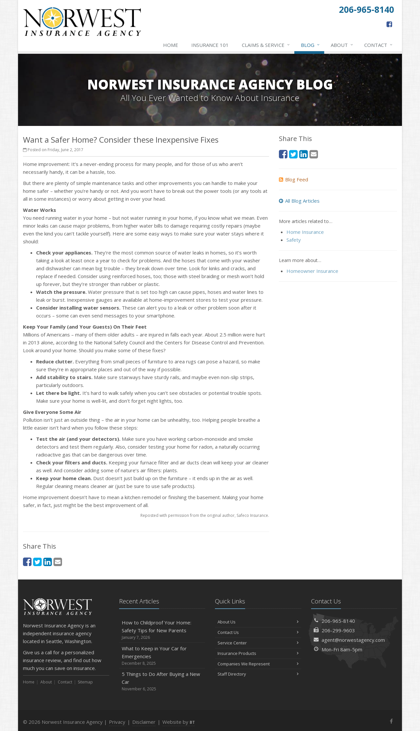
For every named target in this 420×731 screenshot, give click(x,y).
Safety (293, 239)
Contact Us (258, 632)
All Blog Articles (299, 200)
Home (170, 45)
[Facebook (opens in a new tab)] (389, 24)
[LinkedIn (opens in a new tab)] (47, 561)
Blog (310, 45)
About (342, 45)
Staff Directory (258, 674)
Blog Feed (293, 179)
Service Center (258, 643)
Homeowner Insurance (312, 271)
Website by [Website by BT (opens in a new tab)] (178, 722)
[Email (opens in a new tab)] (57, 561)
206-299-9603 (338, 630)
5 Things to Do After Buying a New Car (162, 681)
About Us (258, 622)
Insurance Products (258, 653)
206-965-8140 (338, 621)
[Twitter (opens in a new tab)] (37, 561)
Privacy (117, 722)
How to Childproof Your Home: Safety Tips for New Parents (162, 629)
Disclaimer (144, 722)
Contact (378, 45)
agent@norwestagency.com (353, 640)
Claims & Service (266, 45)
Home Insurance (305, 232)
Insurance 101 (210, 45)
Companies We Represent (258, 664)
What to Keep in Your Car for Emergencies (162, 655)
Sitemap (85, 682)
